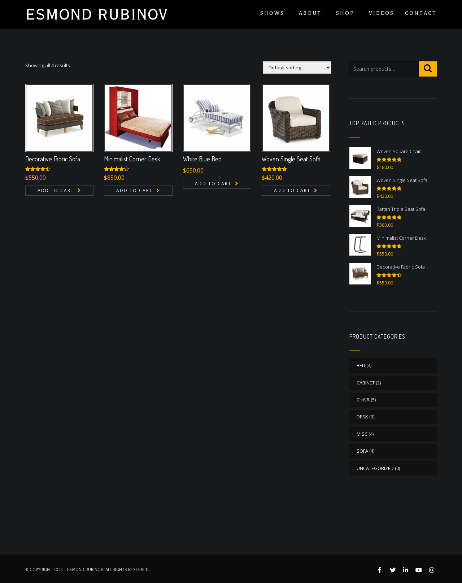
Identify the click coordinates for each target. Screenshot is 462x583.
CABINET (366, 382)
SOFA (362, 451)
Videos (381, 13)
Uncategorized (375, 468)
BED (361, 365)
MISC (362, 434)
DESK (362, 416)
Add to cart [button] (56, 190)
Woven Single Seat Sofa (291, 159)
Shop (345, 13)
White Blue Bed (202, 159)
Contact (421, 13)
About (310, 13)
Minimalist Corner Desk (132, 159)
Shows (272, 13)
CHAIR (363, 399)
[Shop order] (297, 67)
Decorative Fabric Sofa (52, 159)
